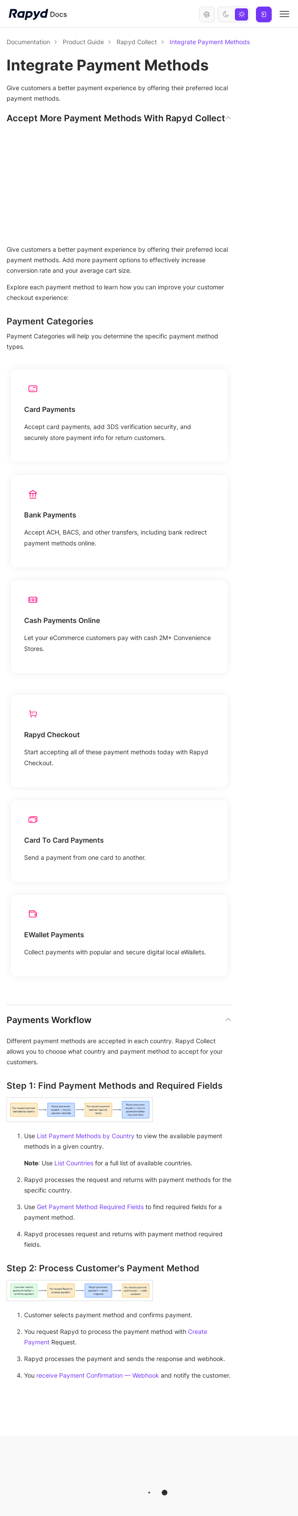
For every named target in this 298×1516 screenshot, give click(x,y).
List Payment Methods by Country (86, 1136)
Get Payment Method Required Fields (90, 1206)
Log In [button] (264, 14)
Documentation (28, 42)
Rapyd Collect (137, 42)
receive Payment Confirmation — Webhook (97, 1375)
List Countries (73, 1163)
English (206, 14)
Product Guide (83, 42)
